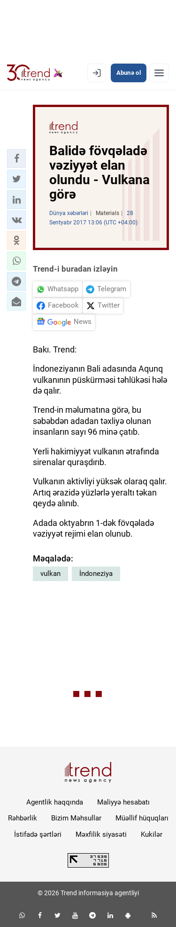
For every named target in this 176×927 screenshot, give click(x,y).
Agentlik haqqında (54, 802)
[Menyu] (159, 73)
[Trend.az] (35, 73)
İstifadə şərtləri (37, 834)
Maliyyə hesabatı (123, 802)
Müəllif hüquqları (141, 818)
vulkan (50, 573)
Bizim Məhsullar (76, 818)
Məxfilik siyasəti (101, 834)
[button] (16, 158)
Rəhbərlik (22, 818)
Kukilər (151, 834)
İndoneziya (96, 573)
